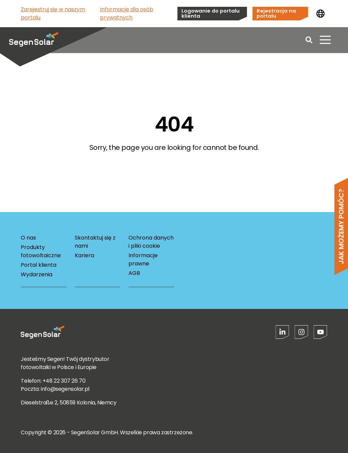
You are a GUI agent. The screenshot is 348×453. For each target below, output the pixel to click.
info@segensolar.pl (65, 389)
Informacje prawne (143, 259)
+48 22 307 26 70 (64, 381)
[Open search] (308, 40)
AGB (134, 273)
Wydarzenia (36, 274)
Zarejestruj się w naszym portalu (53, 13)
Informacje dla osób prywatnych (126, 13)
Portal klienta (38, 265)
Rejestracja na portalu (276, 13)
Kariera (84, 255)
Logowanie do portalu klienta (210, 13)
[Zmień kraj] (320, 13)
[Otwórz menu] (325, 40)
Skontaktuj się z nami (95, 242)
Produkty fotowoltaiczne (41, 251)
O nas (28, 238)
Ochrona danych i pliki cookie (151, 242)
